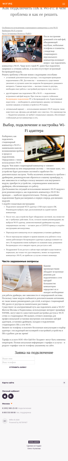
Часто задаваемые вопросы (20, 261)
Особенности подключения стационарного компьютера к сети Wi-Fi (30, 28)
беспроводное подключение (17, 99)
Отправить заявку (17, 367)
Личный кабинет (10, 391)
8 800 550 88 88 (9, 412)
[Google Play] (11, 396)
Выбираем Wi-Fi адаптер (12, 31)
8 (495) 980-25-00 (9, 408)
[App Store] (5, 396)
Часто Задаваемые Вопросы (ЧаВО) (16, 33)
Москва (6, 403)
